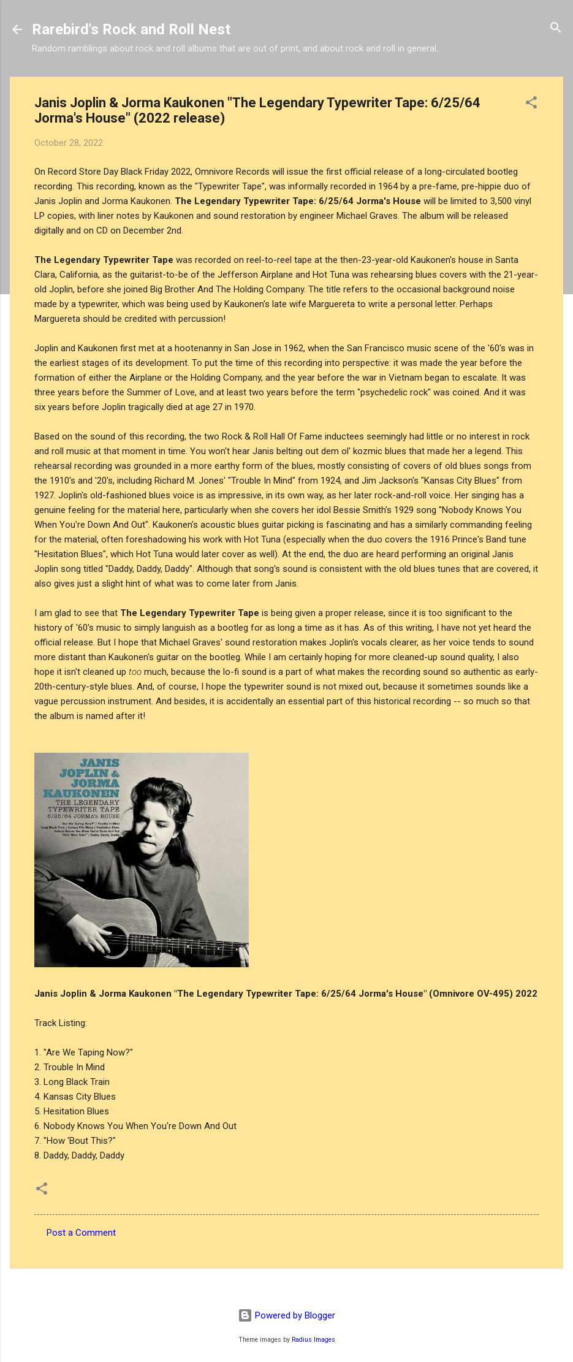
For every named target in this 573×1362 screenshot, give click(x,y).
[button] (531, 103)
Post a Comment (81, 1232)
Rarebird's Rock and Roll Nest (131, 29)
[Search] (555, 28)
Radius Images (313, 1340)
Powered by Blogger (286, 1315)
